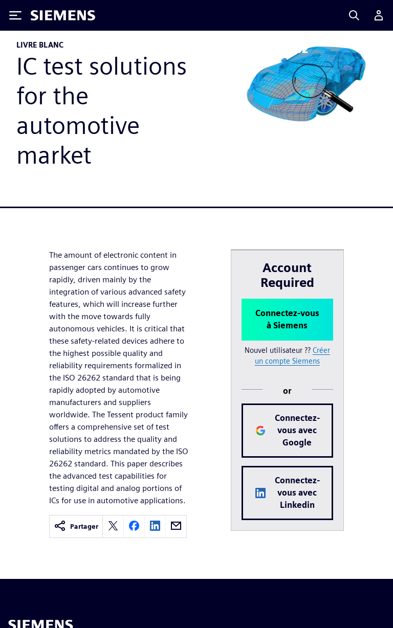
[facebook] (134, 526)
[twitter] (113, 526)
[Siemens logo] (63, 15)
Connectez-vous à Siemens (287, 319)
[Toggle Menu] (15, 15)
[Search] (354, 15)
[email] (176, 526)
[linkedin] (155, 526)
